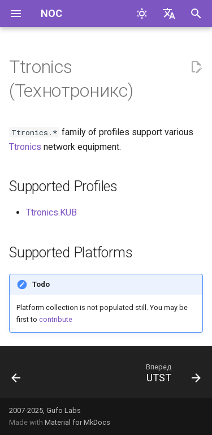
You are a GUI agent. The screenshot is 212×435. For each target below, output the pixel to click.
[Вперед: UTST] (171, 375)
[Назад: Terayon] (16, 375)
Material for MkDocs (77, 422)
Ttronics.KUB (51, 212)
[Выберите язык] (169, 13)
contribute (55, 319)
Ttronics (25, 146)
